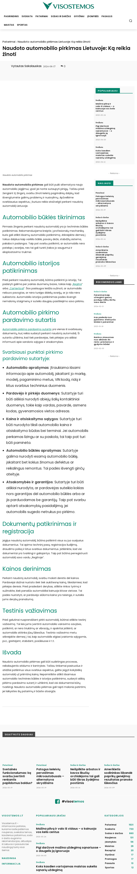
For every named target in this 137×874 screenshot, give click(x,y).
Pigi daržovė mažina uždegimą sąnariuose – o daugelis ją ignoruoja (105, 131)
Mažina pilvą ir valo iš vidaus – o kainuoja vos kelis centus (105, 107)
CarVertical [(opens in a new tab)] (17, 255)
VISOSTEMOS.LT (12, 778)
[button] (131, 21)
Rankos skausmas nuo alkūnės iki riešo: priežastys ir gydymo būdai (104, 341)
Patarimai (8, 41)
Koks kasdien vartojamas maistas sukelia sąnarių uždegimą (105, 154)
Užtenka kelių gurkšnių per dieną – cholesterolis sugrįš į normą (68, 844)
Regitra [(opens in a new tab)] (77, 250)
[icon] (57, 765)
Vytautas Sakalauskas (26, 66)
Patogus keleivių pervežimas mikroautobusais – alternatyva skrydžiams (105, 201)
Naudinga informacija (11, 823)
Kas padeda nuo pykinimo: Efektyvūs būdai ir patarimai (105, 319)
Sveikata (99, 100)
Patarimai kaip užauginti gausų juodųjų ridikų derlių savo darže (104, 299)
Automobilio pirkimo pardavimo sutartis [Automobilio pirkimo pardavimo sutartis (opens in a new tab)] (27, 295)
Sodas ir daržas (102, 217)
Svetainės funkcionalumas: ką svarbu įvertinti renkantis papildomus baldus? (16, 740)
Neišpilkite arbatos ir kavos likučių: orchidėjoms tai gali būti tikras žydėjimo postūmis (105, 227)
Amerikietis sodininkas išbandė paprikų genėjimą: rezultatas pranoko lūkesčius (106, 256)
